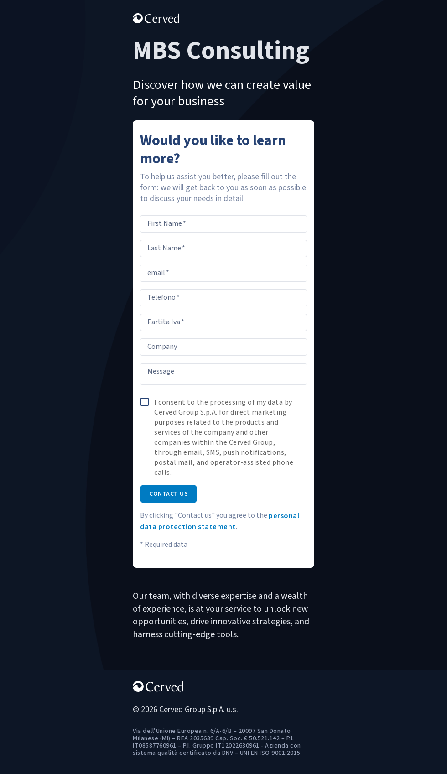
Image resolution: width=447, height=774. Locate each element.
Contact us (168, 494)
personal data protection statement (219, 521)
